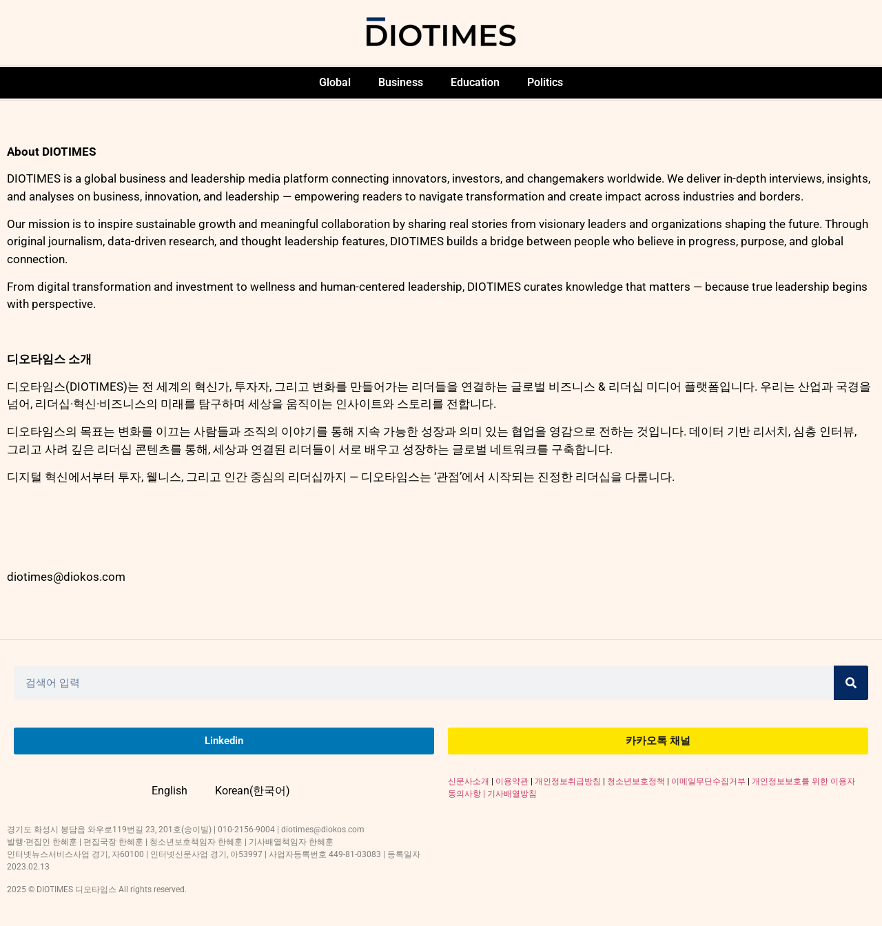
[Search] (851, 683)
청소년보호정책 (636, 781)
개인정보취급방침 (568, 781)
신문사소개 (468, 781)
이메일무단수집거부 (708, 781)
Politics (545, 82)
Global (335, 82)
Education (475, 82)
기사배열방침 (512, 794)
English (169, 790)
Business (400, 82)
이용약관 (512, 781)
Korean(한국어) (252, 790)
